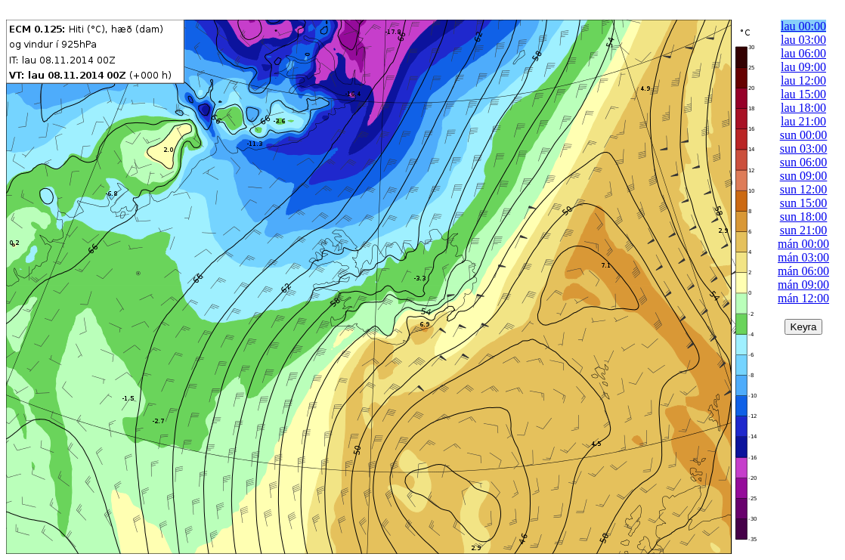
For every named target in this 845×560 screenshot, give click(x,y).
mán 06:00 (803, 271)
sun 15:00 (804, 202)
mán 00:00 (803, 243)
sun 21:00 (804, 230)
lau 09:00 (803, 66)
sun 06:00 (804, 162)
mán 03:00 (803, 257)
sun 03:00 (804, 148)
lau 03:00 (803, 39)
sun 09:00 (804, 175)
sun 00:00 (804, 134)
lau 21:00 (803, 121)
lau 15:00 (803, 94)
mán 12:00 (803, 298)
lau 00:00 (803, 26)
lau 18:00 (803, 107)
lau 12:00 (803, 80)
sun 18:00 (804, 216)
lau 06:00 (803, 53)
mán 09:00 (803, 284)
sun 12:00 (804, 189)
